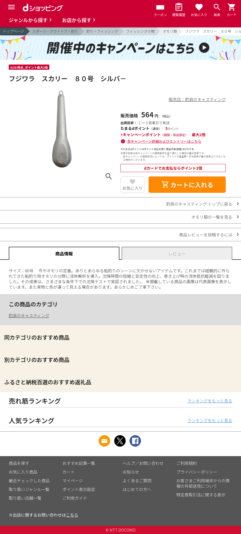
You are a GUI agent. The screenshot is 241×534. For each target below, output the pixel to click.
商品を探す (19, 463)
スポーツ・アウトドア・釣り (55, 31)
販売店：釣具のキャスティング (197, 99)
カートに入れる (187, 185)
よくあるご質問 (137, 480)
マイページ (72, 480)
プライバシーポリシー (196, 472)
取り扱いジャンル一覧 (29, 489)
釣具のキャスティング (29, 315)
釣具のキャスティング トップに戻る (199, 204)
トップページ (13, 31)
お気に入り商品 (23, 472)
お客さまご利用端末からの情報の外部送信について (203, 483)
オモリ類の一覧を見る (211, 217)
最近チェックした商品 (29, 480)
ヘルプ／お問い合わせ (143, 463)
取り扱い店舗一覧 (25, 498)
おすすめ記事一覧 (78, 463)
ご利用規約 (186, 463)
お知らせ (131, 472)
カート (68, 472)
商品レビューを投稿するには (205, 235)
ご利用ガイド (74, 498)
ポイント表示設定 (78, 489)
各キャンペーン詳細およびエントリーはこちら (164, 141)
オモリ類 (170, 31)
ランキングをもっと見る (209, 401)
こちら (72, 515)
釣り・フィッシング (102, 31)
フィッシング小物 (140, 31)
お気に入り (132, 188)
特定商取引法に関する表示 (200, 495)
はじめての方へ (137, 489)
